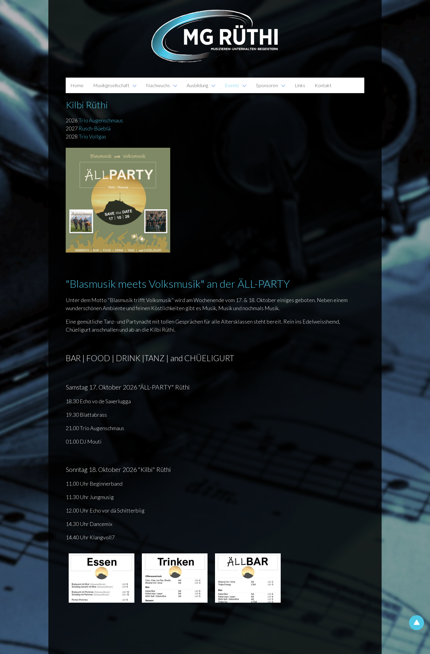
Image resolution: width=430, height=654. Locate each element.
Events (232, 85)
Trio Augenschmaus (101, 120)
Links (300, 85)
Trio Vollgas (92, 136)
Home (77, 85)
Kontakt (323, 85)
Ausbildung (197, 85)
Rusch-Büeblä (95, 128)
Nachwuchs (158, 85)
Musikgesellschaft (111, 85)
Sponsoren (267, 85)
